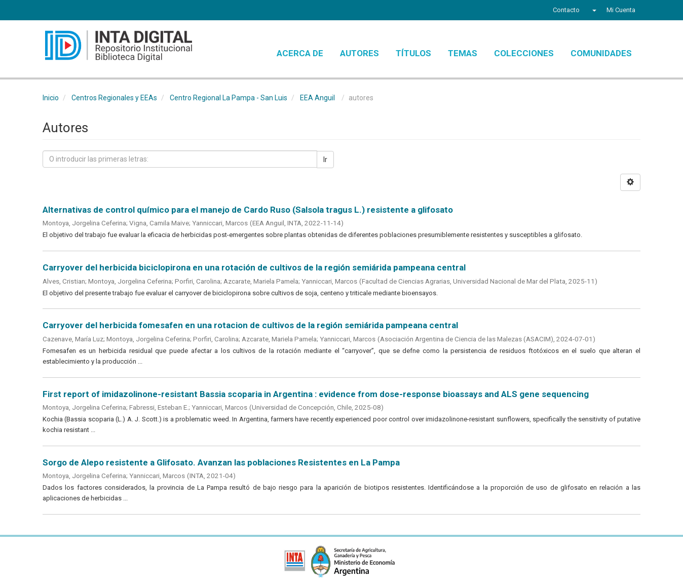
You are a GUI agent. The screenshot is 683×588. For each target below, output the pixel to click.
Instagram (105, 11)
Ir (325, 159)
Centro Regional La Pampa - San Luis (228, 98)
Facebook (49, 11)
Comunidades (601, 53)
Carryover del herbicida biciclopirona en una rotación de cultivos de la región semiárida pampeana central (254, 267)
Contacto (566, 10)
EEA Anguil (317, 98)
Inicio (51, 98)
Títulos (413, 53)
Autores (359, 53)
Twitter (66, 11)
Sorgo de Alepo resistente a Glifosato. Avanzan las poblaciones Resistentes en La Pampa (221, 462)
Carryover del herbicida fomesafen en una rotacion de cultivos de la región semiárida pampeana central (250, 325)
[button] (593, 10)
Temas (462, 53)
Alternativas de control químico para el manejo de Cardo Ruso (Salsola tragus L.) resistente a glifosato (248, 210)
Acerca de (300, 53)
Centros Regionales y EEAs (114, 98)
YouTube (85, 11)
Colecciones (524, 53)
